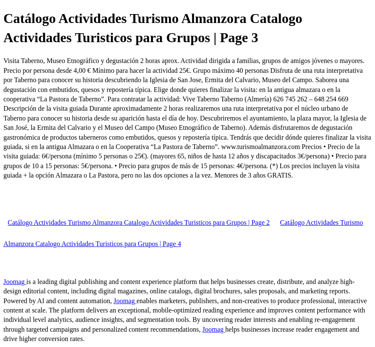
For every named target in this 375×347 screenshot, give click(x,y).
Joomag (14, 281)
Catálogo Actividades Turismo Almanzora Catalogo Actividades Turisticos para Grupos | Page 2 (139, 222)
